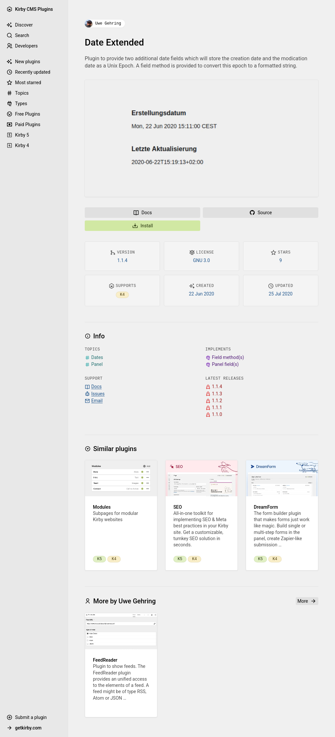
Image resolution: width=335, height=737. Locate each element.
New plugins (23, 62)
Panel (94, 364)
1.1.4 (122, 260)
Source (260, 213)
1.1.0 (213, 414)
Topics (17, 93)
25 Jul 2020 (280, 293)
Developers (22, 46)
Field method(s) (224, 357)
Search (18, 35)
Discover (20, 25)
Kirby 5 (18, 135)
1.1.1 (213, 407)
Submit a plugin (27, 717)
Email (94, 401)
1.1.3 (213, 394)
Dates (94, 357)
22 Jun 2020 (201, 293)
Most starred (24, 82)
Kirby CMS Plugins (30, 9)
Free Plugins (23, 114)
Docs (142, 213)
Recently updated (28, 72)
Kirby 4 (18, 145)
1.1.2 (213, 401)
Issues (95, 394)
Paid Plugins (23, 124)
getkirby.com (24, 728)
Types (17, 103)
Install (142, 226)
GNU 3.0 (201, 260)
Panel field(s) (222, 364)
